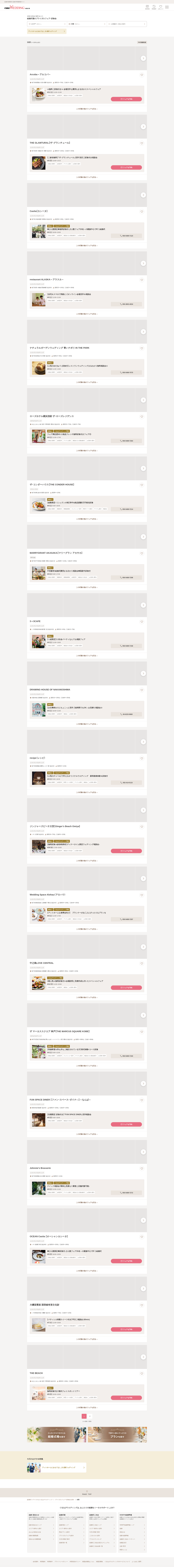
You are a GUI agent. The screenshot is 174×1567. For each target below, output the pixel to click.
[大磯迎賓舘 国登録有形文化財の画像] (87, 1289)
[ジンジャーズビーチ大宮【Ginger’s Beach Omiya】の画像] (87, 810)
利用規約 (42, 1561)
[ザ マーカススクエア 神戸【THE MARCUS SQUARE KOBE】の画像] (87, 1015)
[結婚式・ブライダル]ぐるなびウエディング (39, 1499)
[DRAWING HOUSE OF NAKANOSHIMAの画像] (87, 673)
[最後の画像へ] (143, 58)
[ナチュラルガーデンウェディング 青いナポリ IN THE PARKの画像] (87, 332)
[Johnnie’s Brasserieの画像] (87, 1152)
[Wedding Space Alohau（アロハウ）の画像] (87, 878)
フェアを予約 (126, 99)
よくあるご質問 (136, 1561)
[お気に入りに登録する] (141, 74)
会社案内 (35, 1561)
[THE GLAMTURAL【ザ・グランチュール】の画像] (87, 127)
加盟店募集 (99, 1561)
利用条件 (50, 1561)
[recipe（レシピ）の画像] (87, 742)
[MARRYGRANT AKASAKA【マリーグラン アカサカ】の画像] (87, 537)
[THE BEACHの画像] (87, 1357)
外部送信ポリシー (75, 1561)
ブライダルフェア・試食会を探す (64, 1499)
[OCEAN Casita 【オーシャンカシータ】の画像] (87, 1220)
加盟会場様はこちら (88, 1561)
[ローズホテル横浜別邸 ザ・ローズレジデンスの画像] (87, 400)
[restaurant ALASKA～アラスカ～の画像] (87, 263)
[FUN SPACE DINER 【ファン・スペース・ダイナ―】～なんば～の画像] (87, 1084)
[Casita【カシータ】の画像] (87, 195)
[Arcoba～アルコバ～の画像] (87, 58)
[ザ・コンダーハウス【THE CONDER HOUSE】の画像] (87, 468)
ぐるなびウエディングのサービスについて (117, 1561)
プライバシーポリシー (61, 1561)
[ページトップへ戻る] (87, 1492)
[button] (87, 95)
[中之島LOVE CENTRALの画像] (87, 947)
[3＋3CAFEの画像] (87, 605)
